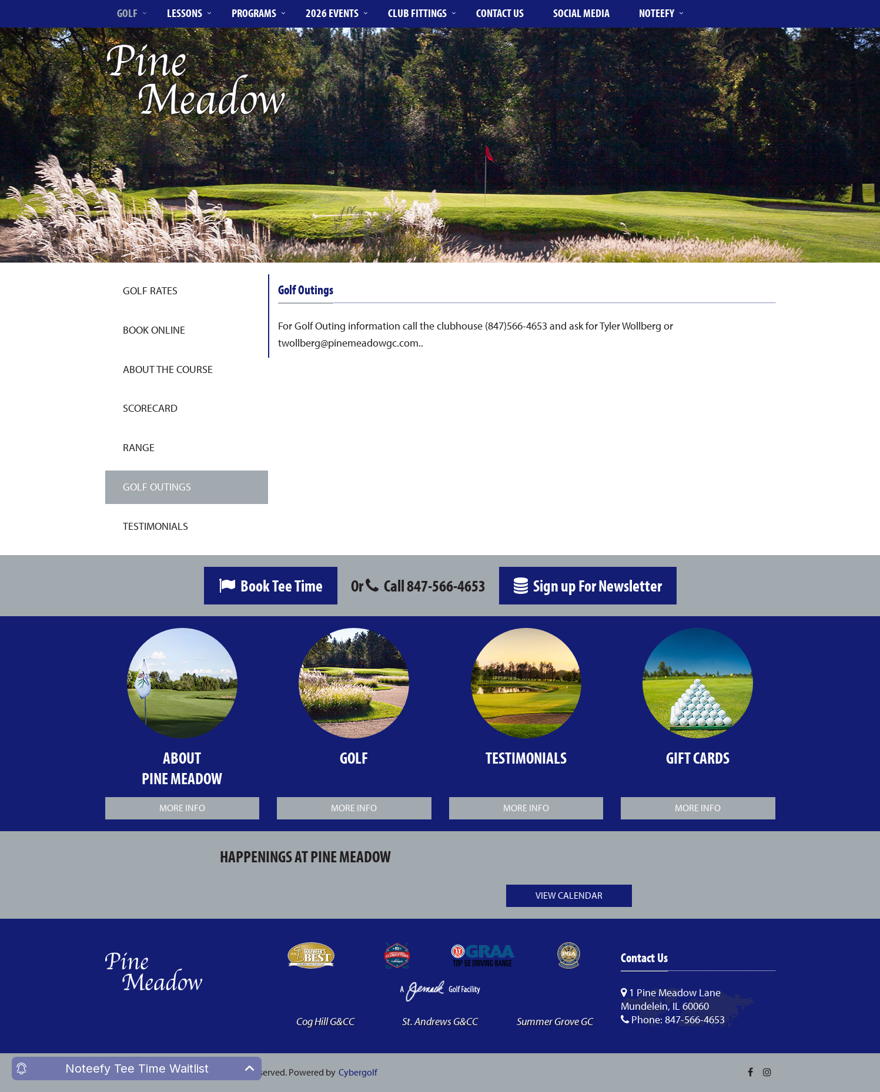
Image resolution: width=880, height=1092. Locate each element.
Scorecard (150, 408)
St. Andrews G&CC (440, 1021)
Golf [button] (127, 12)
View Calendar (569, 895)
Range (139, 447)
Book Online (154, 330)
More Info (182, 808)
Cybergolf (358, 1072)
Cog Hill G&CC (325, 1021)
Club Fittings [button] (417, 12)
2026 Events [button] (332, 12)
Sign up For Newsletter (588, 585)
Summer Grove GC (555, 1021)
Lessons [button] (184, 12)
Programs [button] (254, 12)
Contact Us (500, 12)
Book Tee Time (271, 585)
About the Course (168, 369)
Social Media (581, 12)
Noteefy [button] (656, 12)
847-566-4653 (446, 585)
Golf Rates (150, 290)
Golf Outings (157, 486)
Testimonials (155, 526)
